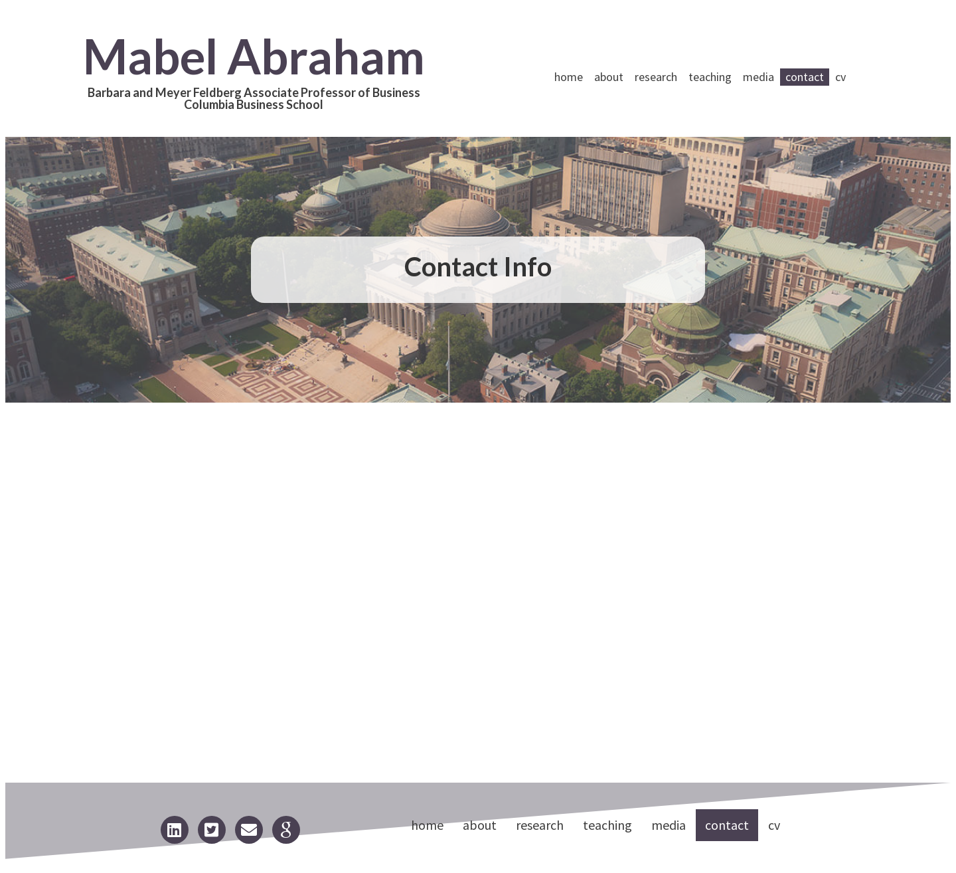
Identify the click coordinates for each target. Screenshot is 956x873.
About (608, 76)
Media (758, 76)
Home (568, 76)
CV (840, 76)
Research (656, 76)
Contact (804, 76)
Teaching (710, 76)
